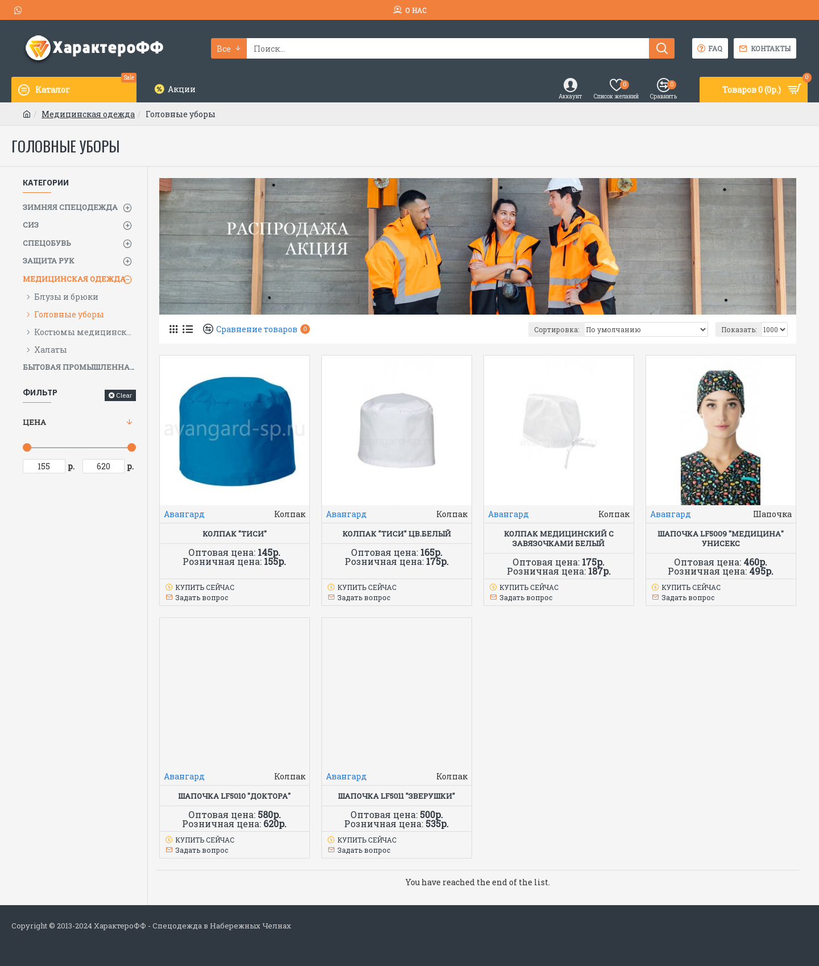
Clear (124, 395)
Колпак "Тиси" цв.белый (396, 534)
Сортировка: (556, 329)
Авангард (184, 514)
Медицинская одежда (88, 114)
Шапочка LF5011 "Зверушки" (396, 796)
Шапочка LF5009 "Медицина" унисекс (720, 538)
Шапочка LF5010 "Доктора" (234, 796)
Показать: (738, 329)
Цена (34, 422)
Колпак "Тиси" (234, 534)
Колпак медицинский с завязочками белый (559, 538)
